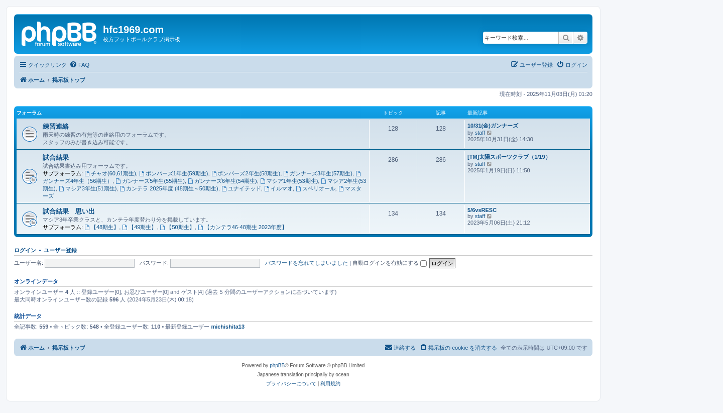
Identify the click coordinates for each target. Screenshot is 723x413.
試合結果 (56, 157)
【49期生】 (139, 227)
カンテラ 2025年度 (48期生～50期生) (168, 188)
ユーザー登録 (60, 250)
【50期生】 (177, 227)
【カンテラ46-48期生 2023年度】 (243, 227)
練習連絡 (56, 126)
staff (480, 133)
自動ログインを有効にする (389, 263)
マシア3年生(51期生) (88, 188)
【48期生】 (101, 227)
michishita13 (228, 327)
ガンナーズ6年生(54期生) (222, 181)
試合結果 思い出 (69, 211)
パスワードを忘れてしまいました (306, 263)
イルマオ (278, 188)
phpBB (277, 365)
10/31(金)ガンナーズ (492, 126)
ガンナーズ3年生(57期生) (317, 173)
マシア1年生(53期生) (289, 181)
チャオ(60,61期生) (110, 173)
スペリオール (315, 188)
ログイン (25, 250)
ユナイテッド (241, 188)
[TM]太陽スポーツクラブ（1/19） (509, 157)
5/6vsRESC (482, 210)
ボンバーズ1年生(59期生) (173, 173)
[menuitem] (79, 65)
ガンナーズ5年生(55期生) (150, 181)
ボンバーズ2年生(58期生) (246, 173)
